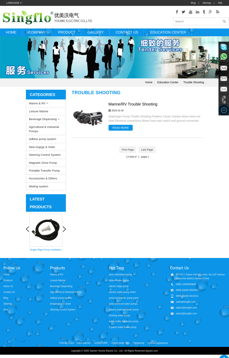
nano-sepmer (84, 344)
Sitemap (206, 3)
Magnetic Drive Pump (43, 164)
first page (127, 150)
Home (11, 34)
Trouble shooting (193, 83)
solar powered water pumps (123, 305)
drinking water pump (119, 316)
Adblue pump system (42, 140)
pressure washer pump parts (124, 299)
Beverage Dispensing (43, 120)
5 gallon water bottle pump (122, 328)
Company (37, 34)
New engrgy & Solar (42, 148)
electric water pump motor (122, 293)
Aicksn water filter (120, 344)
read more (120, 129)
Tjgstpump (138, 344)
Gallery (96, 34)
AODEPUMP (101, 344)
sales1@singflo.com (186, 309)
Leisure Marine (38, 112)
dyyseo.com (151, 352)
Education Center (168, 34)
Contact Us (9, 293)
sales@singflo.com (186, 303)
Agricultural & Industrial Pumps (44, 130)
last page (147, 150)
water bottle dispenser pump (123, 322)
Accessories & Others (43, 179)
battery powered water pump (124, 311)
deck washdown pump (120, 276)
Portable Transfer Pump (44, 172)
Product (66, 34)
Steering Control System (45, 156)
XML (220, 3)
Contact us (127, 34)
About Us (8, 287)
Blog (193, 3)
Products (8, 281)
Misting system (38, 187)
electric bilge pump (118, 287)
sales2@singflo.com (186, 315)
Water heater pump (119, 281)
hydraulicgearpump (158, 344)
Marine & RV (37, 104)
